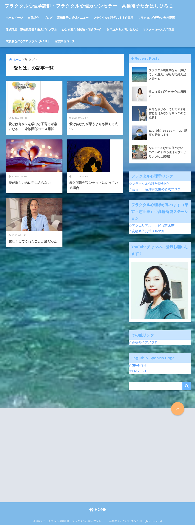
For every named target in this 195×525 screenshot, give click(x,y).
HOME (97, 509)
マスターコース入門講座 (158, 29)
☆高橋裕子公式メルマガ (146, 231)
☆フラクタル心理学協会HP (149, 184)
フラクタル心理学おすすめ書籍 (113, 17)
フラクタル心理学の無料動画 (156, 17)
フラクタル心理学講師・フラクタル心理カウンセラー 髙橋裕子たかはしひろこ (89, 6)
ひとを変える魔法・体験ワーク (82, 29)
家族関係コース (65, 41)
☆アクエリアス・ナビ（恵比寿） (153, 225)
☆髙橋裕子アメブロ (143, 342)
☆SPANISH (137, 365)
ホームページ (14, 17)
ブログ (48, 17)
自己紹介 (33, 17)
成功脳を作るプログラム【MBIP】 (28, 41)
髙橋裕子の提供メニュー (73, 17)
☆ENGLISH (137, 371)
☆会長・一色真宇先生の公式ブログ (155, 189)
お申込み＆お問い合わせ (122, 29)
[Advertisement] (51, 458)
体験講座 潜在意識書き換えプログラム (31, 29)
